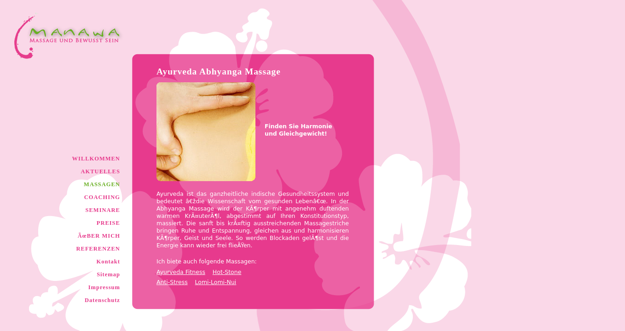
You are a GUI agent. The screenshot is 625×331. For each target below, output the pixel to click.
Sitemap (108, 274)
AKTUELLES (100, 171)
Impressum (104, 287)
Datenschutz (102, 300)
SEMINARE (102, 210)
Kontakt (108, 261)
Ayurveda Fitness (180, 271)
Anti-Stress (172, 282)
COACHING (102, 197)
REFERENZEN (98, 248)
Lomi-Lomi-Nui (216, 282)
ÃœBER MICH (99, 236)
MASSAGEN (102, 184)
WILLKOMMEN (96, 158)
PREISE (108, 223)
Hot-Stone (227, 271)
